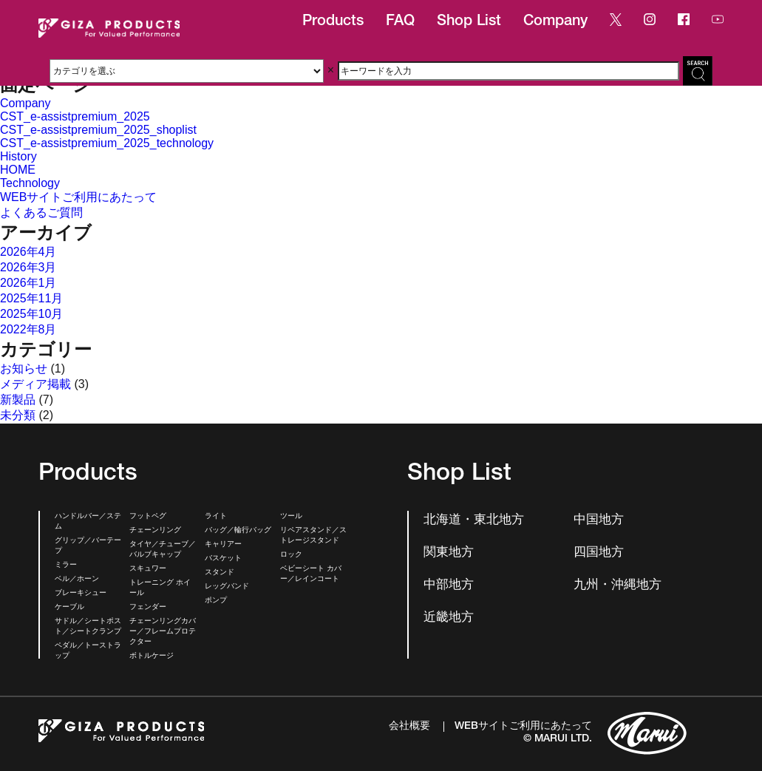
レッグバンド (227, 587)
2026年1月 (28, 282)
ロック (291, 555)
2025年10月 (31, 314)
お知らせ (23, 368)
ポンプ (216, 601)
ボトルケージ (151, 656)
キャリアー (223, 544)
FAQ (400, 22)
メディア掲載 (35, 384)
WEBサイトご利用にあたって (78, 197)
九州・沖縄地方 (617, 586)
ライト (216, 516)
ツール (291, 516)
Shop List (469, 22)
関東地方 (448, 553)
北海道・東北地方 (473, 520)
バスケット (223, 559)
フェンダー (147, 607)
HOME (17, 169)
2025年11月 (31, 298)
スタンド (219, 573)
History (18, 156)
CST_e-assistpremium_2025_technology (107, 143)
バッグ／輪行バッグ (238, 530)
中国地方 (599, 520)
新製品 (17, 399)
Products (333, 22)
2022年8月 (28, 329)
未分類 (17, 415)
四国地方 (599, 553)
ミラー (66, 565)
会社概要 (409, 726)
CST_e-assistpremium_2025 (75, 116)
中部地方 (448, 586)
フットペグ (147, 516)
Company (555, 22)
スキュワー (147, 569)
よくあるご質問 (41, 212)
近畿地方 (448, 618)
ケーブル (69, 607)
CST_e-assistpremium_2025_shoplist (98, 129)
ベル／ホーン (77, 579)
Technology (30, 183)
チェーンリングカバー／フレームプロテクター (162, 632)
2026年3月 (28, 267)
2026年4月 (28, 251)
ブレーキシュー (80, 593)
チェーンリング (155, 530)
